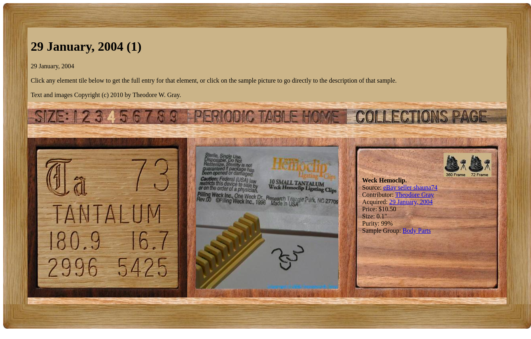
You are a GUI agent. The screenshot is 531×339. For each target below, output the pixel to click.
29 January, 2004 (411, 201)
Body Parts (416, 230)
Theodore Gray (414, 194)
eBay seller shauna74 (410, 187)
